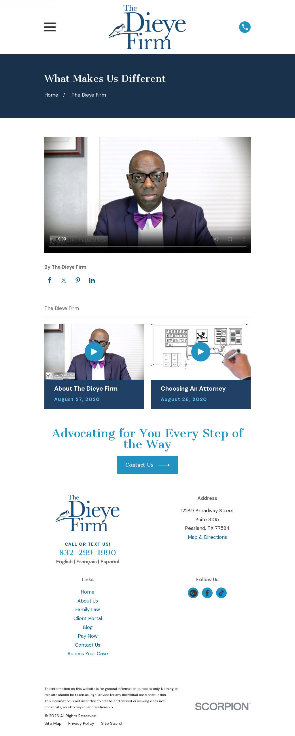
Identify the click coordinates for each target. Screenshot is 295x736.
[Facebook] (207, 593)
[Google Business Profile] (193, 593)
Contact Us (87, 645)
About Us (87, 601)
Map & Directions (207, 537)
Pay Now (88, 636)
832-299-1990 (87, 552)
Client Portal (87, 618)
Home (87, 592)
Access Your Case (87, 653)
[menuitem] (53, 723)
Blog (88, 627)
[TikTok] (221, 593)
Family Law (87, 609)
